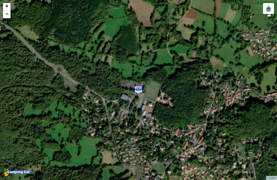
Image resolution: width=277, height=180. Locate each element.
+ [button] (6, 6)
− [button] (6, 14)
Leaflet (272, 178)
